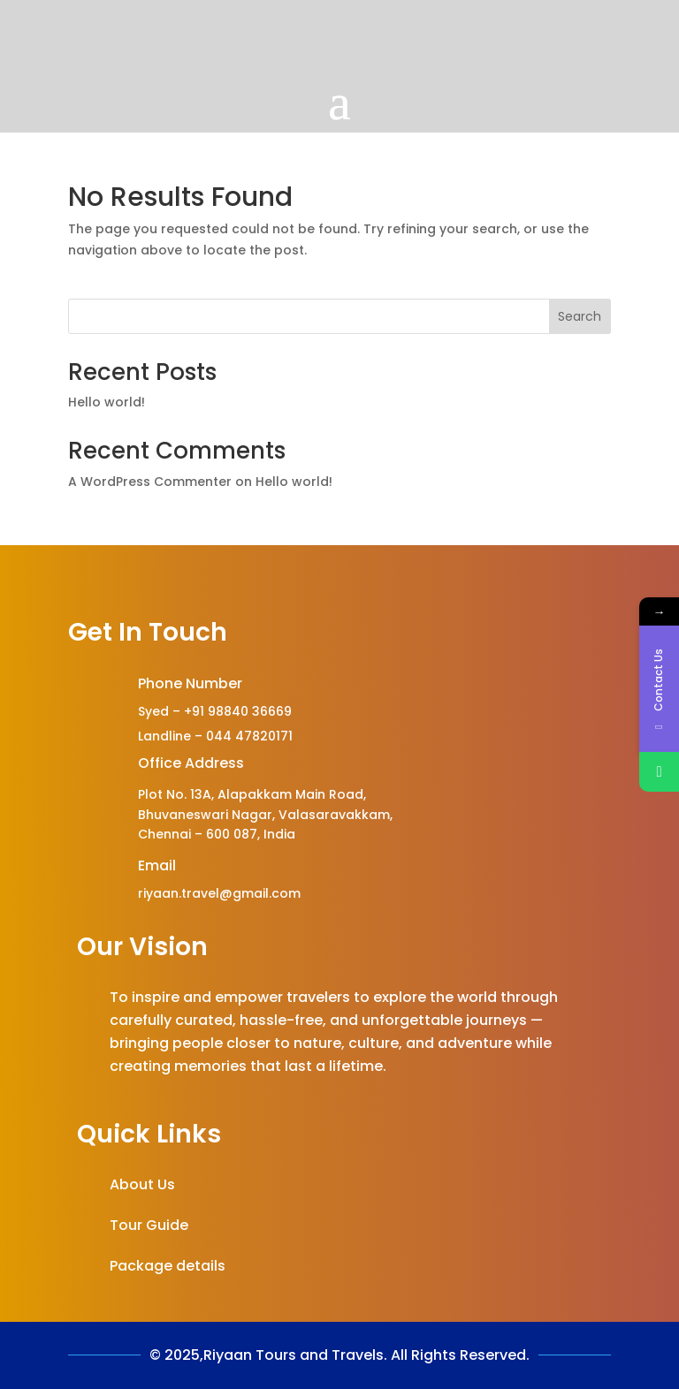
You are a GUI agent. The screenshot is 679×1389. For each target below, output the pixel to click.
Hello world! (106, 402)
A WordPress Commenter (150, 481)
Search (579, 316)
